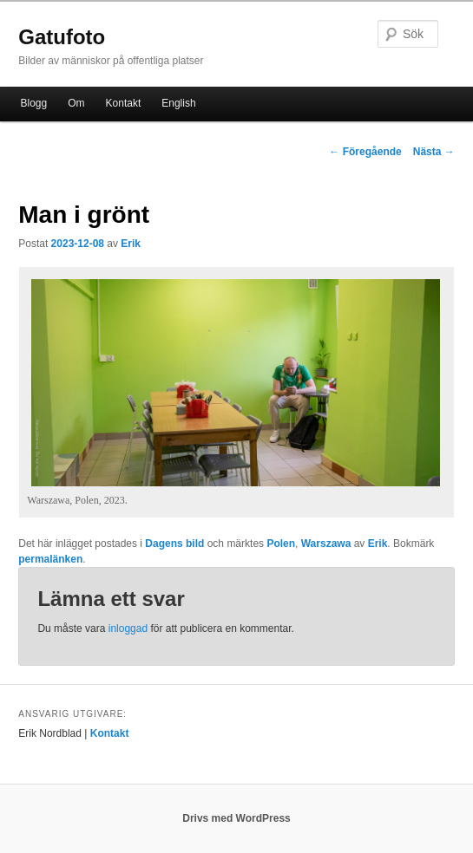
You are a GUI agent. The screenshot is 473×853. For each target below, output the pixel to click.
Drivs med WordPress (236, 818)
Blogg (34, 103)
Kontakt (123, 103)
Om (76, 103)
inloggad (128, 628)
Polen (280, 543)
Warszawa (326, 543)
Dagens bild (174, 543)
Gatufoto (61, 37)
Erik (131, 244)
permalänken (50, 559)
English (178, 103)
